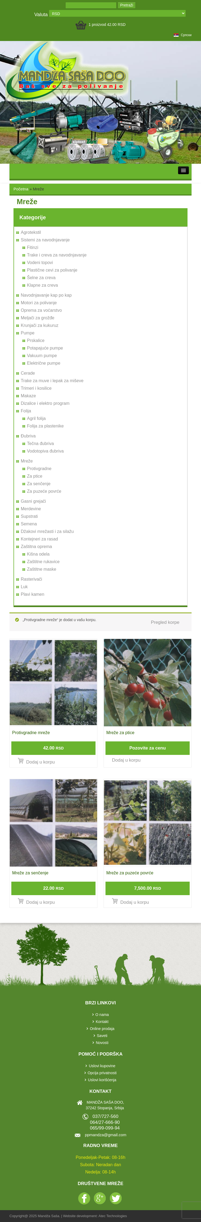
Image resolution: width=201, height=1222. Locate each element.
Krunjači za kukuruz (40, 325)
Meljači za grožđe (37, 318)
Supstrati (29, 516)
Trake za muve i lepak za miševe (52, 380)
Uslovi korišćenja (102, 1080)
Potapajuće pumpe (45, 348)
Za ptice (34, 476)
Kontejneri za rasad (39, 539)
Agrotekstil (31, 232)
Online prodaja (102, 1028)
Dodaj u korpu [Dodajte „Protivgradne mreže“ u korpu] (40, 762)
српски (183, 35)
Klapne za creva (42, 285)
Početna (20, 189)
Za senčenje (38, 483)
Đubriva (28, 436)
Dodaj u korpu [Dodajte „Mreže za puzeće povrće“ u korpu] (134, 902)
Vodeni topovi (40, 262)
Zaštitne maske (41, 569)
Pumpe (28, 333)
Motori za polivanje (39, 302)
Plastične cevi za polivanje (52, 270)
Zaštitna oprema (36, 546)
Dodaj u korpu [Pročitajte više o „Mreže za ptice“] (126, 760)
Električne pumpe (43, 363)
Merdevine (31, 508)
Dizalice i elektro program (45, 403)
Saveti (102, 1035)
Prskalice (36, 340)
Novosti (102, 1042)
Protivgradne (39, 468)
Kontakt (102, 1021)
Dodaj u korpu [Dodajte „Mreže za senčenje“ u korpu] (40, 902)
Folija (26, 411)
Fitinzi (32, 247)
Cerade (28, 373)
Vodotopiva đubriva (45, 451)
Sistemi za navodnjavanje (45, 240)
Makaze (28, 395)
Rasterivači (31, 579)
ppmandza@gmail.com (106, 1134)
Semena (29, 524)
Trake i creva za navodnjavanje (57, 255)
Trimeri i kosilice (36, 388)
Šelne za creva (41, 277)
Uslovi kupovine (102, 1066)
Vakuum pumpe (42, 355)
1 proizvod (106, 24)
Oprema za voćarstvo (41, 310)
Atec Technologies (112, 1216)
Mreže (27, 461)
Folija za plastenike (45, 426)
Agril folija (36, 418)
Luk (24, 586)
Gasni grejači (33, 501)
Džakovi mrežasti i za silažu (47, 531)
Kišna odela (38, 554)
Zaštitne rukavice (43, 561)
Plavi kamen (32, 594)
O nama (102, 1014)
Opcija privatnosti (102, 1073)
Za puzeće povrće (44, 491)
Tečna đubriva (40, 443)
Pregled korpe (165, 622)
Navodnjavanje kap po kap (46, 295)
